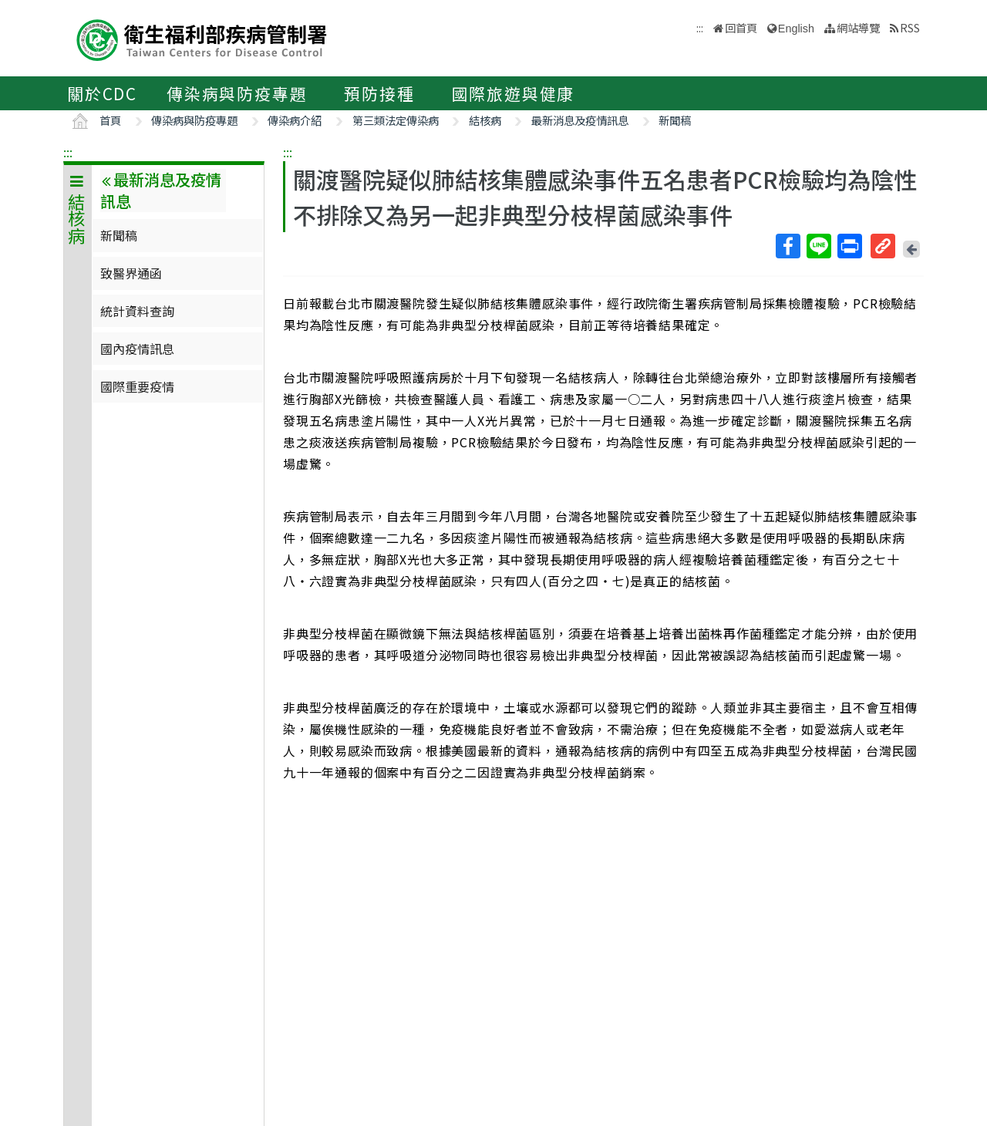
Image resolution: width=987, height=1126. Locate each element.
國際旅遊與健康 (513, 93)
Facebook (787, 246)
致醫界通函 (131, 273)
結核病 (485, 120)
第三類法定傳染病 (395, 120)
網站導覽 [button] (858, 27)
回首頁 (741, 27)
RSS (910, 27)
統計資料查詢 (137, 311)
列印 (849, 246)
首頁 (110, 120)
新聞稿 (675, 120)
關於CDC (102, 93)
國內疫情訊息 (137, 348)
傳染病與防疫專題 (237, 93)
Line (818, 246)
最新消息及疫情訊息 (579, 120)
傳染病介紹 (295, 120)
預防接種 (379, 93)
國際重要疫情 (137, 386)
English (796, 28)
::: (67, 152)
